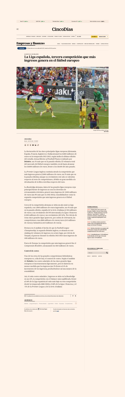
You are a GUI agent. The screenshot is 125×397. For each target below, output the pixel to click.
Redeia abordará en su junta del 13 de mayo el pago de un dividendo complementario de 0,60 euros (97, 229)
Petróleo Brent (56, 21)
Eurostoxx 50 (74, 21)
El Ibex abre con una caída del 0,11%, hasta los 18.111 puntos (41, 48)
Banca (58, 43)
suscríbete (94, 36)
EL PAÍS (78, 36)
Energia (73, 43)
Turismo (98, 43)
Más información (28, 311)
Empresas (61, 303)
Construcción (80, 43)
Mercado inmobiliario (89, 43)
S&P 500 (38, 21)
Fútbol (56, 303)
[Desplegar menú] (18, 29)
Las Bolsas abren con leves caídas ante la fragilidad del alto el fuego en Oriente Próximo (96, 223)
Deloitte (26, 303)
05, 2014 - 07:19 (33, 141)
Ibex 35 (22, 21)
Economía (44, 36)
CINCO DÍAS (27, 139)
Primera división (43, 303)
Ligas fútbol (50, 303)
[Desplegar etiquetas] (76, 303)
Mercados (38, 36)
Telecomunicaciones (66, 43)
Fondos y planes (58, 36)
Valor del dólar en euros (95, 21)
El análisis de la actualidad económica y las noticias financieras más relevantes (45, 296)
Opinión (73, 36)
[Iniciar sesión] (103, 37)
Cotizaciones (50, 36)
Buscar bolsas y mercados (95, 248)
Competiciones (68, 303)
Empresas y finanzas (30, 36)
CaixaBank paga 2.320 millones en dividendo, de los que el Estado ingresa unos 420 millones (97, 236)
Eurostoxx (94, 256)
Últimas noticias (66, 36)
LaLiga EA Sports (33, 303)
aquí (58, 311)
